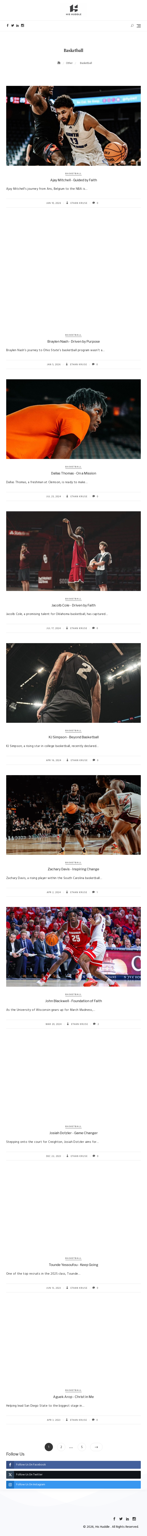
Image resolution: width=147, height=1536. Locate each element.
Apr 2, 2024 (54, 892)
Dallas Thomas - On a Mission (73, 473)
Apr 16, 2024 (53, 760)
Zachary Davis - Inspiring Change (73, 869)
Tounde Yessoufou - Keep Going (73, 1265)
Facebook (7, 25)
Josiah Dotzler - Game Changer (73, 1133)
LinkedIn (17, 25)
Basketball (73, 173)
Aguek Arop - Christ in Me (73, 1397)
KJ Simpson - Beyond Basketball (74, 737)
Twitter (12, 25)
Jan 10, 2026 (53, 203)
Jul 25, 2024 (53, 496)
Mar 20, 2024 (54, 1024)
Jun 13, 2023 (53, 1288)
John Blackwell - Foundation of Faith (73, 1001)
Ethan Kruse (78, 203)
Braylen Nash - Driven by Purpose (73, 341)
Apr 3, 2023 (54, 1420)
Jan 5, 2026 (54, 364)
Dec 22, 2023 (53, 1156)
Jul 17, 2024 (54, 628)
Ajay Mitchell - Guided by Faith (73, 180)
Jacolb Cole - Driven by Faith (73, 605)
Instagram (22, 25)
